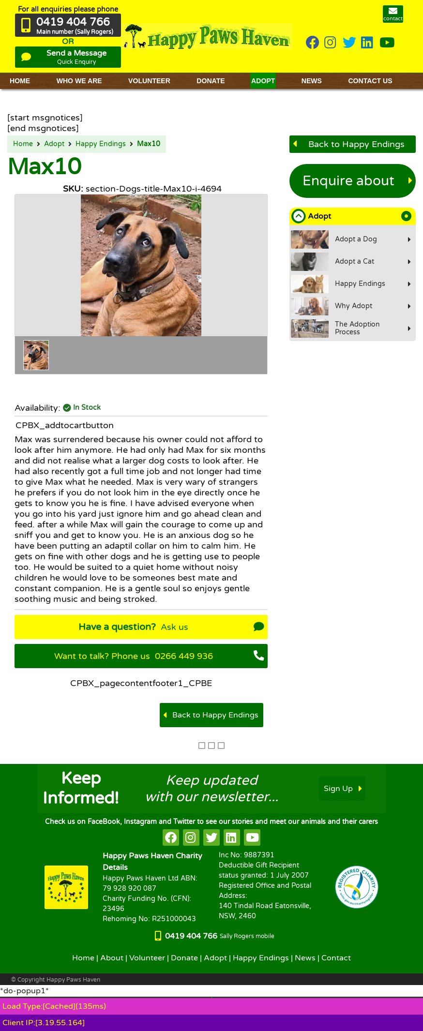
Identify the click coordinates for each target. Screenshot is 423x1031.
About (111, 958)
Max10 (148, 144)
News (305, 958)
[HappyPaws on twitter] (349, 43)
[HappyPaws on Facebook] (312, 43)
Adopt (54, 144)
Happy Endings (101, 144)
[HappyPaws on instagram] (331, 43)
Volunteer (147, 958)
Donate (184, 958)
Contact (336, 958)
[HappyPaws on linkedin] (368, 43)
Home (23, 144)
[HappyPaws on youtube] (387, 43)
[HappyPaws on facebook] (171, 837)
